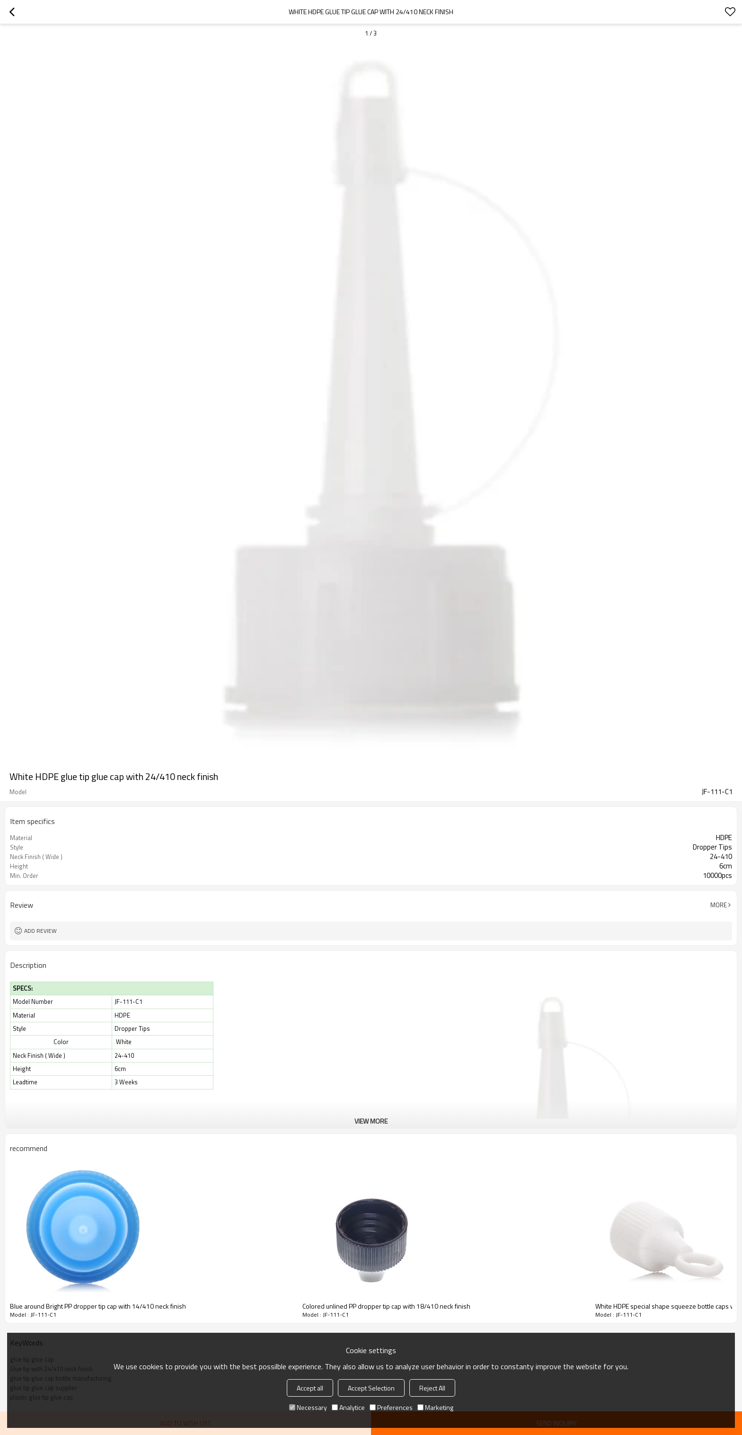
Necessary (308, 1407)
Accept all (310, 1388)
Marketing (435, 1407)
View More (371, 1121)
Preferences (391, 1407)
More (718, 905)
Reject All (432, 1388)
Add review (40, 930)
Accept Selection (371, 1388)
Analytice (348, 1407)
